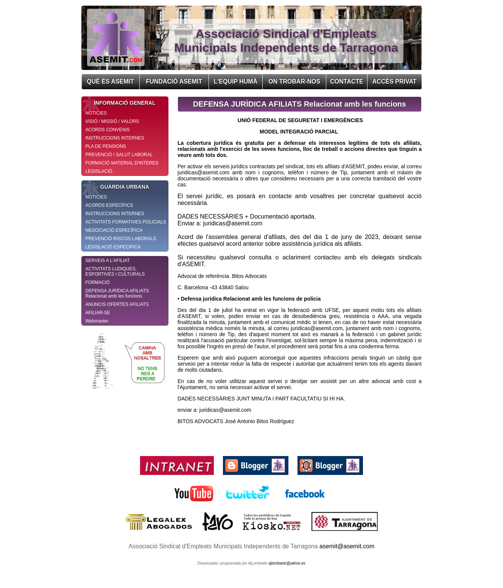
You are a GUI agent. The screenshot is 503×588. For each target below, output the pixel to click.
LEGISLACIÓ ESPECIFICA (113, 247)
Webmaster (97, 321)
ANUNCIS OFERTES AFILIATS (117, 304)
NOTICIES (96, 113)
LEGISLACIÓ (99, 171)
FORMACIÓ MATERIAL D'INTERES (122, 163)
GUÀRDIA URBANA (115, 187)
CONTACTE (346, 81)
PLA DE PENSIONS (106, 146)
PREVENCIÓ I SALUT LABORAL (119, 154)
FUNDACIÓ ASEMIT (174, 81)
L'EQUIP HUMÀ (236, 81)
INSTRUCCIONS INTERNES (115, 138)
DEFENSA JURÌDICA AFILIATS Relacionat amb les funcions (117, 293)
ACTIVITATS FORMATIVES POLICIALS (126, 222)
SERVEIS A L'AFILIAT (108, 260)
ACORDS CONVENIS (108, 129)
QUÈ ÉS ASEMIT (110, 81)
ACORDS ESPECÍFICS (109, 205)
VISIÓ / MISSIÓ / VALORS (112, 121)
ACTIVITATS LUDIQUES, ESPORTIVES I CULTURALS (115, 271)
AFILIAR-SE (98, 312)
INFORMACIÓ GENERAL (119, 103)
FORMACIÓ (98, 282)
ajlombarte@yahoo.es (286, 563)
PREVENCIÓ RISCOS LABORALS (121, 238)
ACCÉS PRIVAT (394, 81)
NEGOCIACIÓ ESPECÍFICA (114, 230)
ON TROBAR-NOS (294, 81)
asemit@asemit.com (346, 546)
